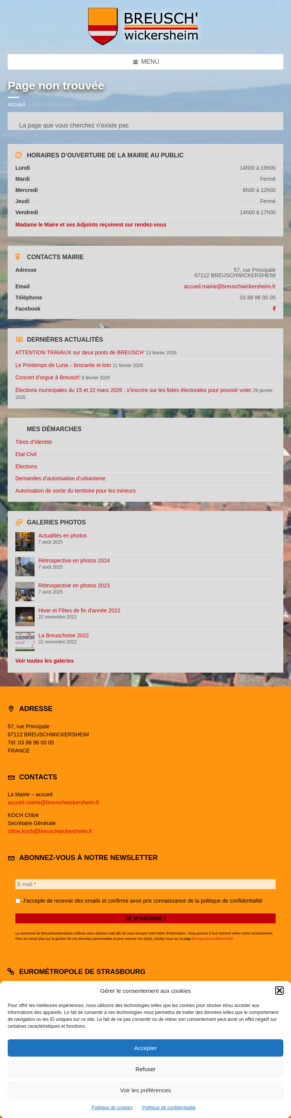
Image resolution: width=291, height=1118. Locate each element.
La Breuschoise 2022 (63, 635)
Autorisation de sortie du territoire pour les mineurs (75, 491)
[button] (279, 990)
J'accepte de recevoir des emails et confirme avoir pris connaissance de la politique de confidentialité (139, 901)
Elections (26, 466)
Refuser (146, 1069)
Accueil (16, 104)
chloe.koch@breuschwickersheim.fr (50, 831)
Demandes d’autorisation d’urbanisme (60, 478)
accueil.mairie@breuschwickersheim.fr (230, 286)
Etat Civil (25, 454)
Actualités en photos (62, 536)
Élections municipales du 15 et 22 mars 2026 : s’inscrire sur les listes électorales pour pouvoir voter (133, 390)
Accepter (145, 1048)
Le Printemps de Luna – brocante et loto (63, 365)
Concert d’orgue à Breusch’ (47, 377)
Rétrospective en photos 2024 (74, 560)
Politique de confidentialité (168, 1107)
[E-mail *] (145, 884)
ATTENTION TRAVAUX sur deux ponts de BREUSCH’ (79, 352)
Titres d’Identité (33, 442)
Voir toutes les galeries (44, 661)
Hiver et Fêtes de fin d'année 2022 (79, 610)
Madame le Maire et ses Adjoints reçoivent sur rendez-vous (90, 225)
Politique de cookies (111, 1107)
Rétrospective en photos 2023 (74, 585)
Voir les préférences (145, 1090)
